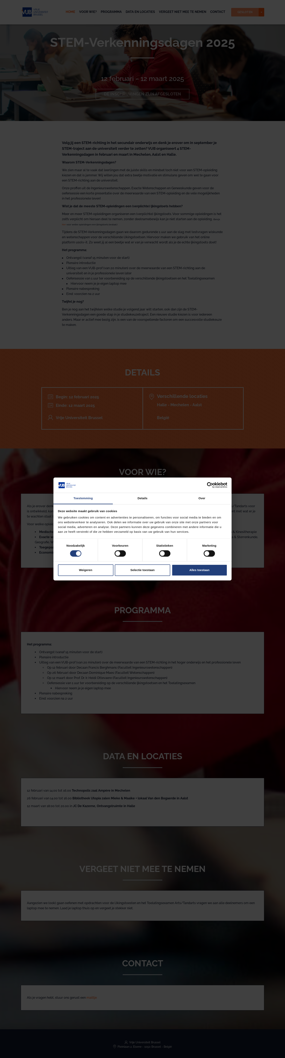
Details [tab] (142, 498)
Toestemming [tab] (83, 498)
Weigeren (85, 570)
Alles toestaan (199, 570)
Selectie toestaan (142, 570)
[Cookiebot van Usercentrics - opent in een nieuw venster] (210, 485)
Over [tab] (202, 498)
